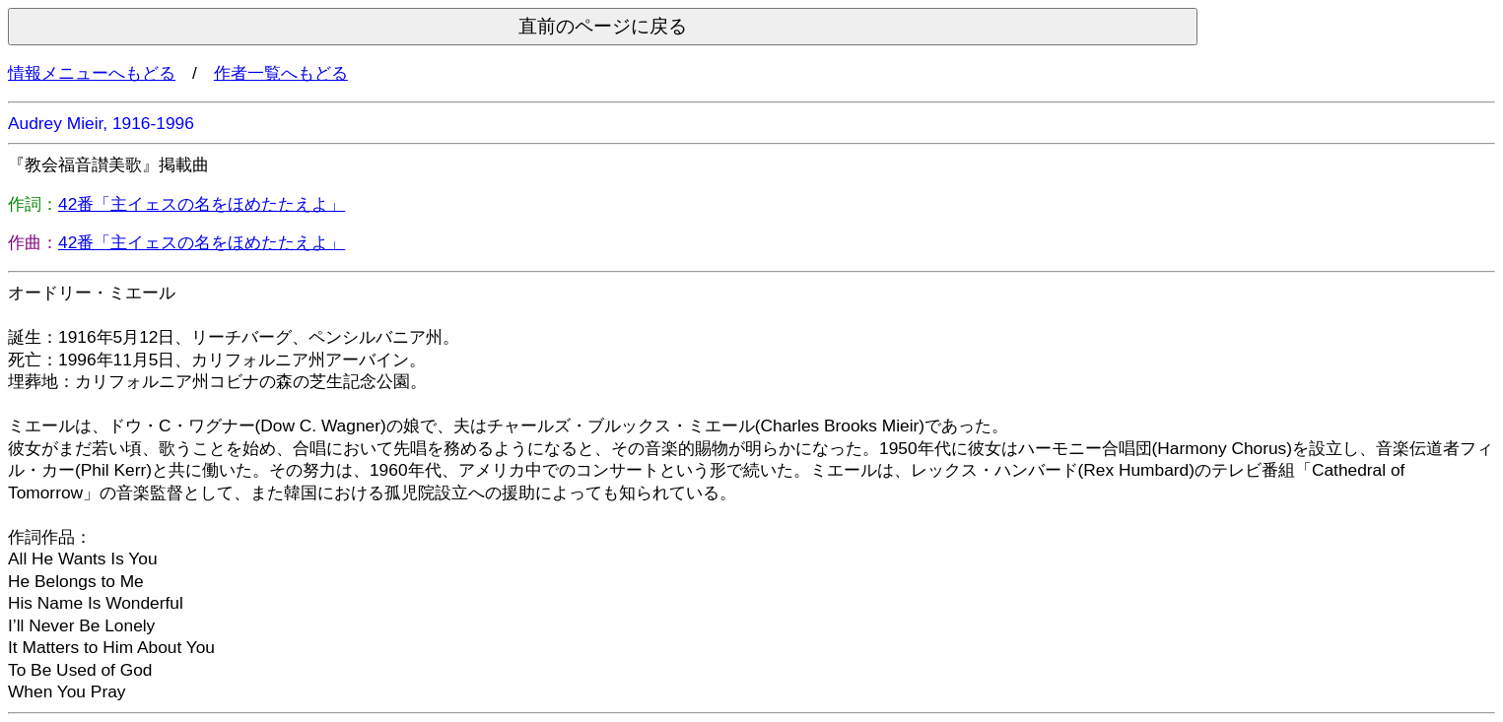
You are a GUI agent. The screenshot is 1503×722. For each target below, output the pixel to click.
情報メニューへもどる (91, 73)
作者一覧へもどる (281, 73)
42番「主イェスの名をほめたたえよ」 (201, 204)
